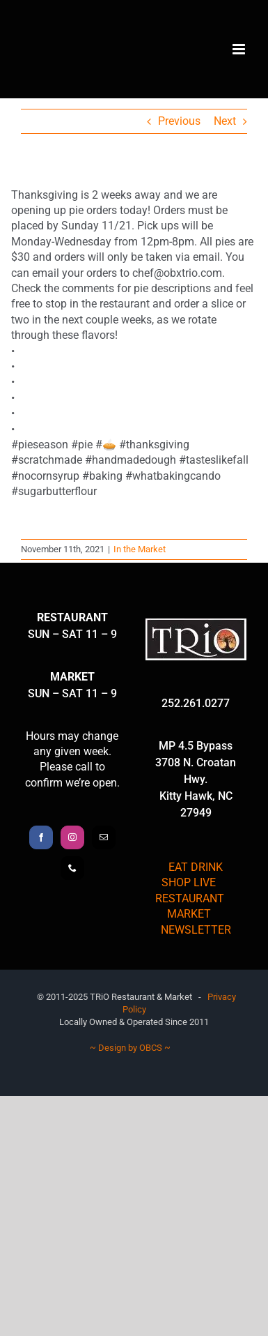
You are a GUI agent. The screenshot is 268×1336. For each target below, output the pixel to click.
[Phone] (72, 868)
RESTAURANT (189, 898)
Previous (179, 121)
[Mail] (104, 837)
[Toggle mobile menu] (239, 49)
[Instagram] (72, 837)
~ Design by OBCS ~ (130, 1047)
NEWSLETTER (196, 929)
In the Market (139, 549)
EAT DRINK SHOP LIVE (192, 874)
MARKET (189, 913)
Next (225, 121)
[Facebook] (41, 837)
